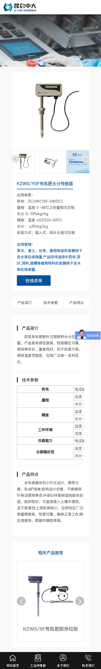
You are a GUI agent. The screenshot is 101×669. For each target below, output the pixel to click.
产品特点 (76, 302)
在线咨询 (33, 280)
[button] (15, 159)
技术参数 (50, 302)
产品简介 (24, 302)
